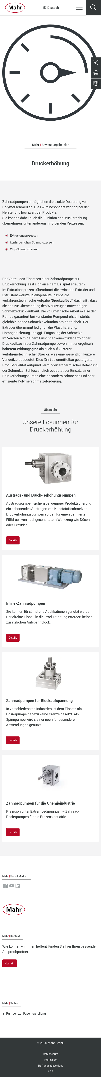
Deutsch (51, 7)
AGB (50, 1071)
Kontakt (9, 963)
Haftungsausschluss (50, 1065)
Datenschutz (50, 1054)
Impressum (50, 1059)
